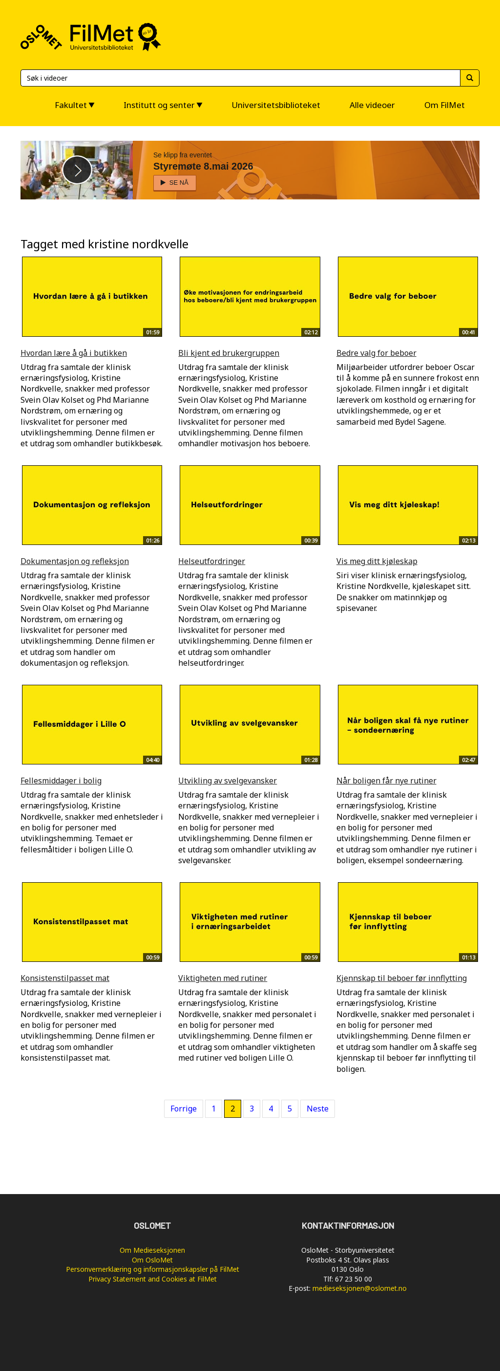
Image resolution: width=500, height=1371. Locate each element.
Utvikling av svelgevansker (227, 780)
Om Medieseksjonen (152, 1250)
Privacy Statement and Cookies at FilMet (152, 1279)
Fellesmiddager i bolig (61, 780)
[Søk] (240, 78)
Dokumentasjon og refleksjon (75, 561)
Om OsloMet (152, 1259)
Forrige (183, 1108)
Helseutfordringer (211, 561)
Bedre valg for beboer (376, 353)
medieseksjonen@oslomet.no (359, 1288)
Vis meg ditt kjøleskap (376, 561)
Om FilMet (444, 104)
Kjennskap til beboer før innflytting (401, 978)
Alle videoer (372, 104)
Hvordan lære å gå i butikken (74, 353)
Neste (318, 1108)
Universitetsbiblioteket (275, 104)
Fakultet (71, 104)
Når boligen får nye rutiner (386, 780)
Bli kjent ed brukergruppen (228, 353)
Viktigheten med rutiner (222, 978)
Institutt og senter (159, 104)
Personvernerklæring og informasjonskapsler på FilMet (152, 1269)
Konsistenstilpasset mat (65, 978)
